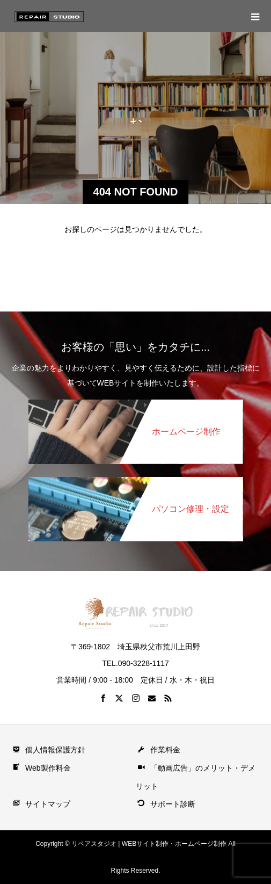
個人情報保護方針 (48, 749)
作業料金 (158, 749)
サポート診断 (165, 804)
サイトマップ (40, 804)
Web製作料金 (41, 768)
